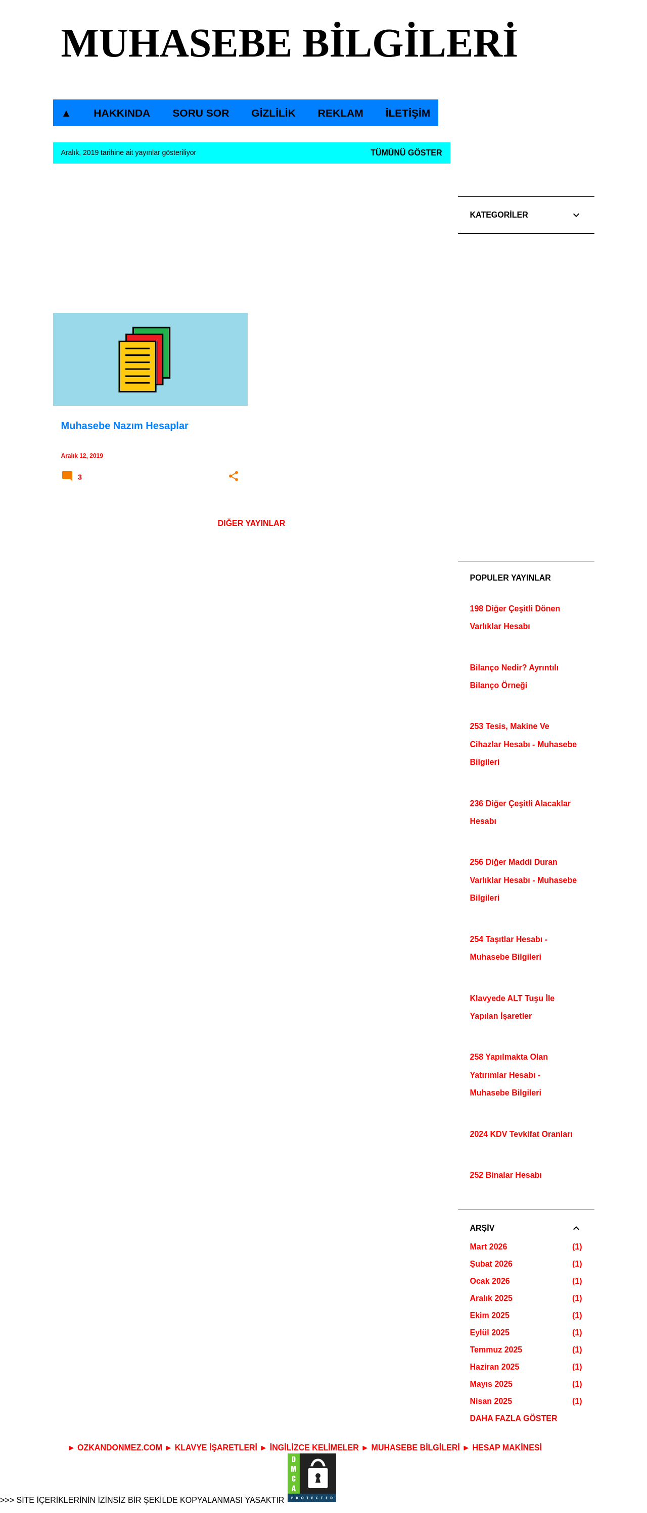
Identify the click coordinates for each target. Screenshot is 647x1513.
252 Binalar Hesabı (506, 1175)
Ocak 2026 (490, 1281)
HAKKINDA (122, 113)
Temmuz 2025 (496, 1349)
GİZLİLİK (273, 113)
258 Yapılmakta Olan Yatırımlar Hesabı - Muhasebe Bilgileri (509, 1075)
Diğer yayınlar (252, 523)
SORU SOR (200, 113)
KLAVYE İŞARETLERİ (216, 1447)
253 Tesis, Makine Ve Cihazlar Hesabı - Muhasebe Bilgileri (523, 744)
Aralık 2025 (491, 1298)
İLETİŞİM (408, 113)
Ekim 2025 (490, 1315)
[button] (233, 476)
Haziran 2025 (495, 1367)
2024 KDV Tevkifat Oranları (521, 1134)
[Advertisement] (251, 242)
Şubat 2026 (491, 1264)
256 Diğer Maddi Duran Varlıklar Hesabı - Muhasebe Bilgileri (523, 880)
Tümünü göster (406, 152)
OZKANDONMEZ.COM (119, 1447)
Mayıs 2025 (491, 1384)
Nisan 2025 (491, 1401)
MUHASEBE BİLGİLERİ (290, 43)
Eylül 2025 (490, 1332)
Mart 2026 (488, 1246)
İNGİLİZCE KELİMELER (314, 1447)
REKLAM (340, 113)
